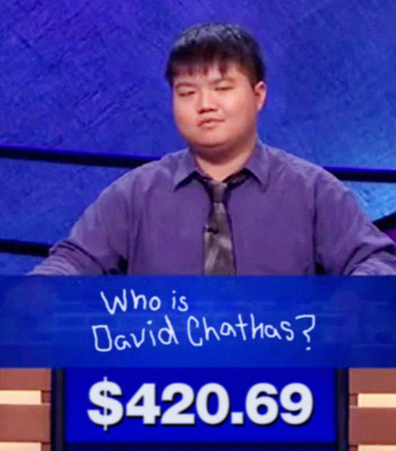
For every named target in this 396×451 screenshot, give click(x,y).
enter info (198, 225)
